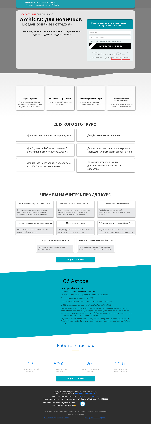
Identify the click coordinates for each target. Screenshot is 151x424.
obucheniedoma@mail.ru (85, 393)
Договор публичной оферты (95, 418)
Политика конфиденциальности (120, 59)
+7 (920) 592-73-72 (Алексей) (87, 396)
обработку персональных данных (111, 41)
